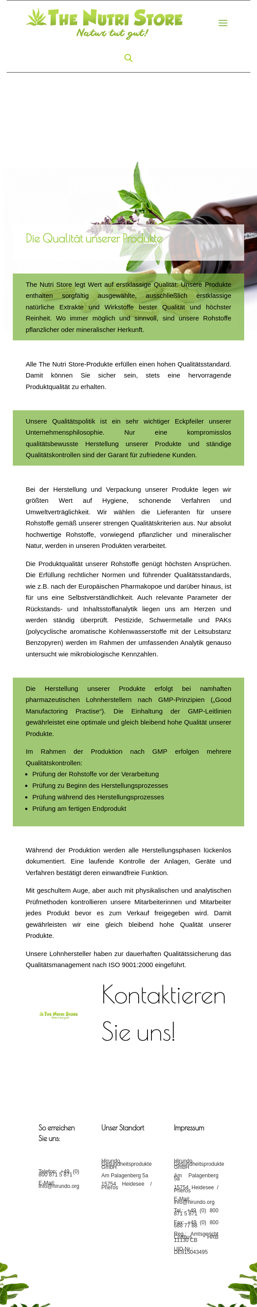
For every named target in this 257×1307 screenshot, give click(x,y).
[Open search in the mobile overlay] (128, 58)
